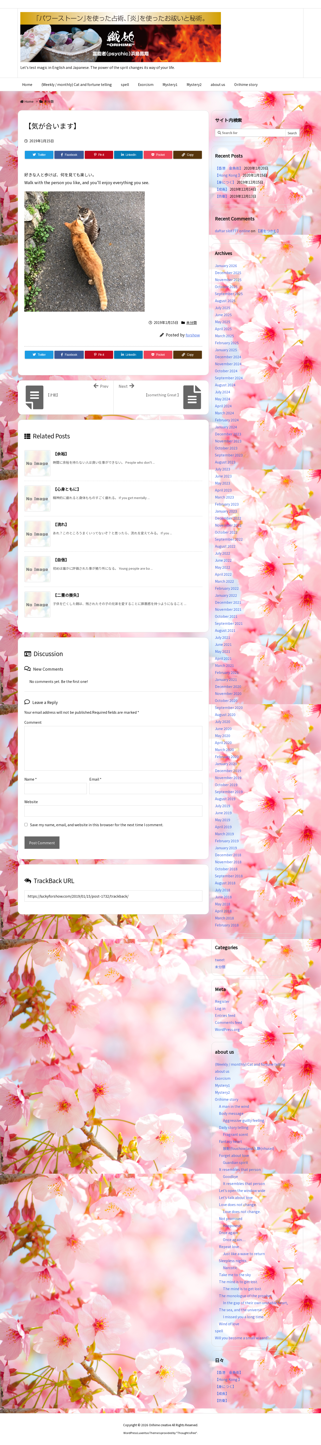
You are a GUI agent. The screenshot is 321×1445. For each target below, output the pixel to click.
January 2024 (226, 426)
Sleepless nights (233, 1260)
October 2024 (226, 370)
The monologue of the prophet (245, 1295)
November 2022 (228, 525)
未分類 (49, 101)
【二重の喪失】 (67, 595)
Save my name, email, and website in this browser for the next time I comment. (96, 816)
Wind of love (229, 1323)
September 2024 (229, 377)
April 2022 (223, 574)
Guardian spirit (235, 1162)
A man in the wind (234, 1106)
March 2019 (224, 833)
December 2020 (228, 686)
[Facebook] (69, 155)
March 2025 (224, 335)
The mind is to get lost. (238, 1281)
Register (222, 1001)
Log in (220, 1008)
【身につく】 (225, 182)
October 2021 (226, 616)
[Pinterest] (99, 155)
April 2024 (223, 405)
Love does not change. (238, 1204)
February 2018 (227, 924)
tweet (220, 959)
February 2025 (227, 342)
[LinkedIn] (128, 155)
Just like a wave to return (244, 1253)
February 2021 (227, 672)
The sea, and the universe (240, 1309)
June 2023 (223, 475)
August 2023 (225, 461)
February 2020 (227, 756)
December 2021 (228, 602)
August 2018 (225, 882)
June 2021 (223, 644)
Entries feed (225, 1015)
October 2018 (226, 868)
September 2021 (229, 623)
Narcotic (230, 1267)
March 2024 (224, 412)
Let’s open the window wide (242, 1190)
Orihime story (226, 1099)
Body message (231, 1113)
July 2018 (222, 889)
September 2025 (229, 293)
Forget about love (234, 1155)
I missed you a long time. (243, 1316)
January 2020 (226, 763)
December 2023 (228, 433)
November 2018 (228, 861)
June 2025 (223, 314)
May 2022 (222, 567)
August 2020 (225, 714)
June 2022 (223, 560)
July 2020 (222, 721)
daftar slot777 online (232, 230)
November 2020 (228, 693)
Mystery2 (222, 1092)
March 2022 (224, 581)
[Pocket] (158, 155)
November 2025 (228, 279)
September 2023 (229, 454)
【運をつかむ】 (268, 230)
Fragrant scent (235, 1134)
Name (30, 771)
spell (219, 1330)
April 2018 (223, 910)
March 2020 (224, 749)
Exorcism (222, 1078)
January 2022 (226, 595)
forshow (193, 334)
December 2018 (228, 854)
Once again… (234, 1239)
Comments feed (228, 1022)
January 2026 (226, 265)
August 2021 (225, 630)
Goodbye (230, 1176)
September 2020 (229, 707)
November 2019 (228, 777)
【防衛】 (222, 196)
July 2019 (222, 805)
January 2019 (226, 847)
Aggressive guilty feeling (245, 1120)
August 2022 (225, 546)
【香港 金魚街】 (229, 168)
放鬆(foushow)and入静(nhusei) (248, 1148)
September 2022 (229, 539)
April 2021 (223, 658)
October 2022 (226, 532)
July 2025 (222, 307)
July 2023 (222, 468)
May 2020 (222, 735)
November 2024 (228, 363)
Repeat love (229, 1246)
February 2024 (227, 419)
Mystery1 (222, 1085)
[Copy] (187, 155)
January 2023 (226, 511)
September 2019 (229, 791)
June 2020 (223, 728)
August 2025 (225, 300)
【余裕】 (61, 454)
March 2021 (224, 665)
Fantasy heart (230, 1141)
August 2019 (225, 798)
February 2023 (227, 504)
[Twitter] (39, 155)
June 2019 (223, 812)
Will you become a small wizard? (242, 1337)
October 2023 (226, 447)
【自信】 (61, 560)
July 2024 (222, 391)
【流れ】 (61, 524)
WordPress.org (227, 1029)
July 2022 (222, 553)
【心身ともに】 (67, 489)
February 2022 (227, 588)
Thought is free (186, 1433)
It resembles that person (240, 1169)
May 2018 (222, 903)
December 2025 (228, 272)
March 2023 (224, 497)
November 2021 (228, 609)
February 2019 (227, 840)
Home (29, 101)
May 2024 (222, 398)
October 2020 (226, 700)
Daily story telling (234, 1127)
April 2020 (223, 742)
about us (222, 1071)
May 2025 (222, 321)
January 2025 (226, 349)
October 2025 (226, 286)
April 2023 (223, 490)
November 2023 (228, 440)
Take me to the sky (235, 1274)
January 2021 (226, 679)
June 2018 (223, 896)
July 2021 (222, 637)
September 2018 (229, 875)
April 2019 (223, 826)
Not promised (230, 1218)
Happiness (232, 1225)
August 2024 (225, 384)
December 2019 (228, 770)
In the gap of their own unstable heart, (255, 1302)
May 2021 (222, 651)
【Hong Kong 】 (228, 175)
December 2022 (228, 518)
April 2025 (223, 328)
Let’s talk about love (236, 1197)
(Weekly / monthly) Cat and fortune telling (250, 1064)
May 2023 (222, 483)
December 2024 (228, 356)
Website (31, 793)
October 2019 (226, 784)
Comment (33, 722)
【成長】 (222, 189)
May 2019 (222, 819)
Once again (228, 1232)
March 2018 (224, 917)
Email (95, 771)
